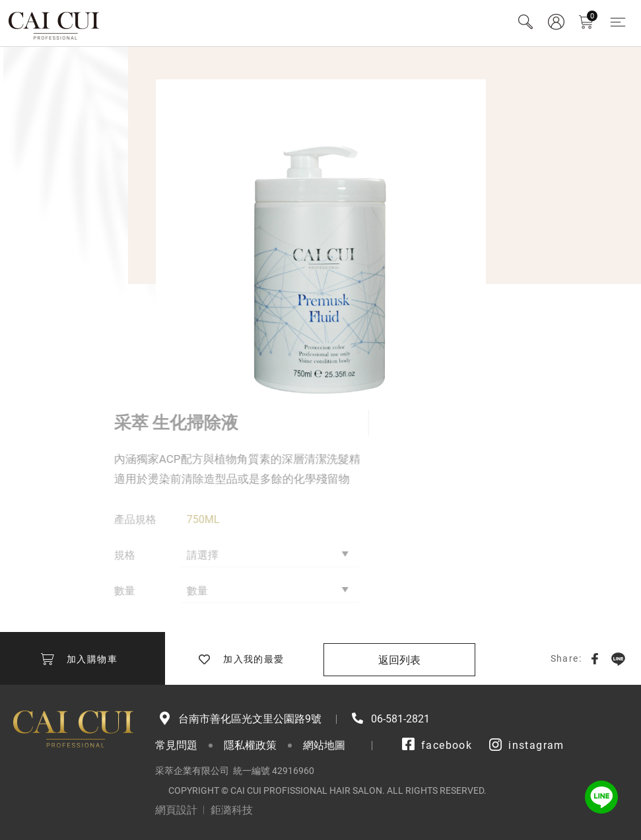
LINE (618, 658)
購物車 (592, 16)
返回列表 (399, 660)
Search (525, 22)
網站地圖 (324, 745)
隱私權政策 (250, 745)
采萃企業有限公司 (54, 23)
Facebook (595, 658)
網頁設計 (176, 810)
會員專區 (556, 22)
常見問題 (176, 745)
